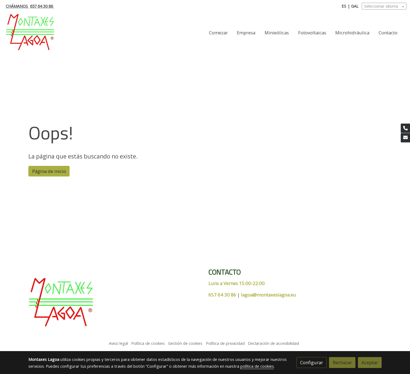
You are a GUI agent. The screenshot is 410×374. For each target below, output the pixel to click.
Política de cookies (148, 343)
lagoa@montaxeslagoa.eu (268, 295)
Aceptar (369, 362)
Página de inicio (49, 171)
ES (344, 6)
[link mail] (405, 137)
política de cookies (257, 366)
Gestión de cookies (185, 343)
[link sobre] (115, 304)
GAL (354, 6)
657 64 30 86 (42, 6)
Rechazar (342, 362)
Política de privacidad (225, 343)
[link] (30, 33)
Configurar (311, 362)
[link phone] (405, 128)
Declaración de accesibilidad (273, 343)
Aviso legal (118, 343)
